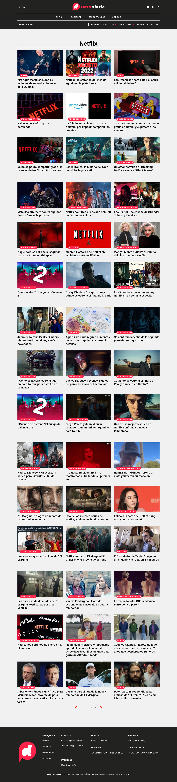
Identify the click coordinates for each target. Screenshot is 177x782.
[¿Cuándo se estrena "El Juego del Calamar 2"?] (40, 407)
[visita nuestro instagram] (158, 6)
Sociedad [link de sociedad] (46, 746)
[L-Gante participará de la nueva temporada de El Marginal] (88, 674)
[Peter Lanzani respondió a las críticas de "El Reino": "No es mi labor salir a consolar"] (137, 674)
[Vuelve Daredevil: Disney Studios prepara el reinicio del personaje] (88, 363)
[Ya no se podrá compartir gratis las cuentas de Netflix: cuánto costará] (40, 150)
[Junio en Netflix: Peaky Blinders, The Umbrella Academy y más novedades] (40, 320)
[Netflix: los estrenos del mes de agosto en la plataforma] (88, 63)
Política (59, 17)
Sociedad (76, 17)
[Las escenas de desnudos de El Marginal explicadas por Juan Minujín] (40, 584)
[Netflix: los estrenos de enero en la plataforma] (40, 627)
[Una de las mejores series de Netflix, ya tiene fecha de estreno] (88, 499)
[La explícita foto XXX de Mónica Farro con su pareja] (137, 584)
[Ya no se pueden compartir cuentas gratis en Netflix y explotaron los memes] (137, 106)
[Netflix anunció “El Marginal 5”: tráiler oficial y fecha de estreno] (88, 539)
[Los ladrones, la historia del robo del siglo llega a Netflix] (88, 150)
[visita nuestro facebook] (148, 6)
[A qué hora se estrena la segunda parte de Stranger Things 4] (40, 235)
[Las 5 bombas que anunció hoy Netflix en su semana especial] (137, 275)
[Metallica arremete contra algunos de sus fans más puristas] (40, 195)
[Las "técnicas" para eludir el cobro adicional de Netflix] (137, 63)
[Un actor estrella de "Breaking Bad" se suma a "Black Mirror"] (137, 150)
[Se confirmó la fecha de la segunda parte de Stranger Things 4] (137, 320)
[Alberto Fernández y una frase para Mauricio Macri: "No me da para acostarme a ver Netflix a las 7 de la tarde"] (40, 674)
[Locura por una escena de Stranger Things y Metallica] (137, 195)
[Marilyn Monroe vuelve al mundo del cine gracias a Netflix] (137, 235)
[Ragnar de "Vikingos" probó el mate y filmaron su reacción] (137, 455)
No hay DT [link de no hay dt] (47, 758)
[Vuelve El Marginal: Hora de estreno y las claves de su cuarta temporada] (88, 584)
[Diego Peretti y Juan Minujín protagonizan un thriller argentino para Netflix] (88, 407)
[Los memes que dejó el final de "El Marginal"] (40, 539)
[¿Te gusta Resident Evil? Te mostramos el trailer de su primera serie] (88, 455)
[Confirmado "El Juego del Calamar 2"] (40, 275)
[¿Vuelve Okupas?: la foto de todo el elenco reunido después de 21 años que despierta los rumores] (137, 627)
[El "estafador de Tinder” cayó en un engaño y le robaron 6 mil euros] (137, 539)
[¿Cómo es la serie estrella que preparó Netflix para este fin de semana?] (40, 363)
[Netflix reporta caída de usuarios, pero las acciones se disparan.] (40, 106)
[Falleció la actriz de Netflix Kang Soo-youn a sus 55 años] (137, 499)
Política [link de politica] (45, 741)
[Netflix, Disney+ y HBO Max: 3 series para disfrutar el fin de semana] (40, 455)
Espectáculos (97, 17)
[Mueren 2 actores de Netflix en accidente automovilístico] (88, 235)
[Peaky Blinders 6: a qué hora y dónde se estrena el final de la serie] (88, 275)
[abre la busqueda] (23, 7)
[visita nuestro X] (153, 6)
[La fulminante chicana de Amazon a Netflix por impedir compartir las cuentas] (88, 106)
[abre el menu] (18, 7)
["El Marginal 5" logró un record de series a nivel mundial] (40, 499)
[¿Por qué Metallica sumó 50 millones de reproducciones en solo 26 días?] (40, 63)
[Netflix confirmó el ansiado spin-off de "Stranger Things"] (88, 195)
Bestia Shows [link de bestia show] (48, 752)
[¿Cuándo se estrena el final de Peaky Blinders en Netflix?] (137, 363)
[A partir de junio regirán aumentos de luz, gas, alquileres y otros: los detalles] (88, 320)
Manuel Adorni (81, 25)
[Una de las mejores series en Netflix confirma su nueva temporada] (137, 407)
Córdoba (117, 17)
